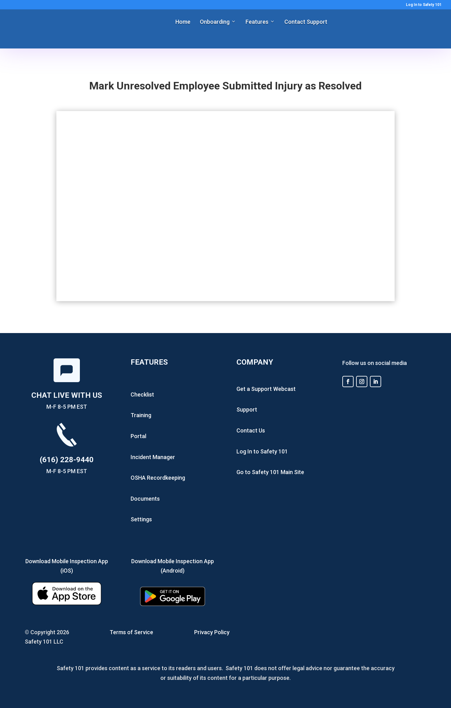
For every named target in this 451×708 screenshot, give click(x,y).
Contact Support (305, 21)
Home (182, 21)
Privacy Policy (212, 632)
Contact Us (250, 430)
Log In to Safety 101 (424, 5)
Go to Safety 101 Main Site (270, 472)
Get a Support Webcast (266, 389)
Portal (138, 436)
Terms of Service (131, 632)
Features (257, 21)
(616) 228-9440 (67, 459)
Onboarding (215, 21)
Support (246, 409)
